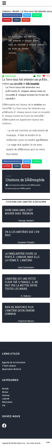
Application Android (11, 369)
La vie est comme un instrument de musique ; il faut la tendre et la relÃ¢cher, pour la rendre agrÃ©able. (27, 135)
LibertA (5, 398)
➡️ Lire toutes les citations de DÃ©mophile (23, 185)
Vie (3, 405)
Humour (6, 395)
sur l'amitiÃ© (16, 83)
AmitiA (5, 388)
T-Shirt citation (9, 365)
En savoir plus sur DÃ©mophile (18, 188)
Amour (5, 392)
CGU (48, 442)
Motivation (7, 402)
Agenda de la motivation (13, 362)
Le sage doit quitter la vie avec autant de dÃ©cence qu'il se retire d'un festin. (25, 149)
